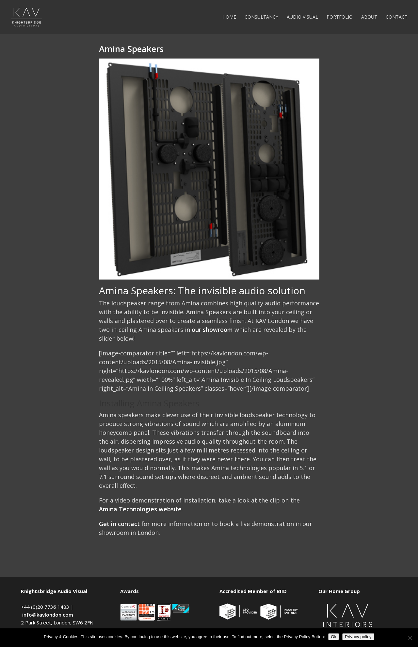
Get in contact (119, 524)
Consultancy (261, 17)
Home (229, 17)
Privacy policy (358, 636)
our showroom (212, 329)
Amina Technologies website (140, 509)
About (369, 17)
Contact (397, 17)
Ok (333, 636)
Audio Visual (302, 17)
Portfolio (340, 17)
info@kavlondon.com (47, 614)
